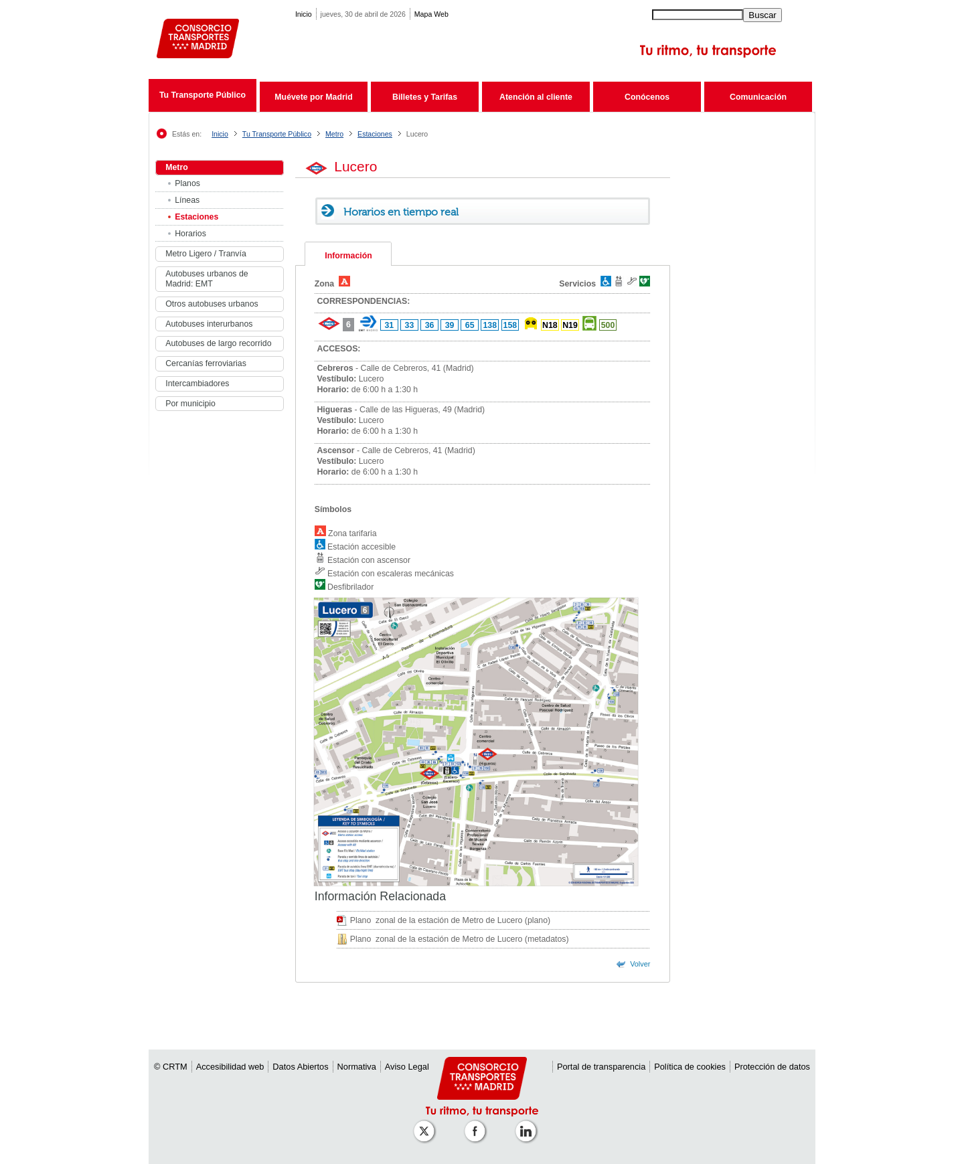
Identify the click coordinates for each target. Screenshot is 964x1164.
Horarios (190, 233)
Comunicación (758, 97)
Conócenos (647, 97)
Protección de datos (772, 1067)
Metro (334, 134)
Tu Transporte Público (202, 95)
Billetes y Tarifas (424, 97)
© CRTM (170, 1067)
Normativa (356, 1067)
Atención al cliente (535, 97)
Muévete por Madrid (313, 97)
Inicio (303, 14)
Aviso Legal (407, 1067)
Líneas (187, 200)
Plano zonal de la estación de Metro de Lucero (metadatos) (459, 939)
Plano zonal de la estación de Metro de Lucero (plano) (450, 920)
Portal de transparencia (601, 1067)
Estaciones (374, 134)
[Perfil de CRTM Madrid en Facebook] (477, 1124)
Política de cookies (690, 1067)
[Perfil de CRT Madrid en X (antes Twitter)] (426, 1124)
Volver (640, 964)
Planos (187, 183)
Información (348, 255)
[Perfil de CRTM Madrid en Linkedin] (528, 1124)
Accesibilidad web (230, 1067)
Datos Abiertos (300, 1067)
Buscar (762, 15)
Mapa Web (431, 14)
